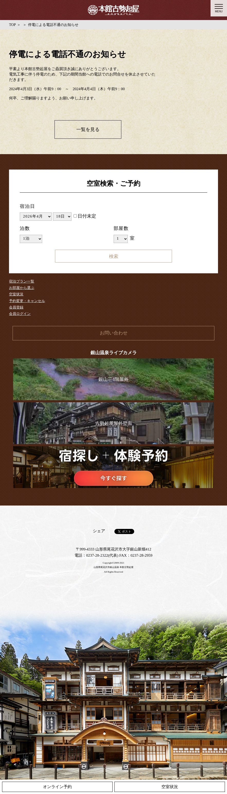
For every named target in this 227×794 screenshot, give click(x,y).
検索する (113, 256)
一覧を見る (87, 129)
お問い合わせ (114, 332)
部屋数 (121, 228)
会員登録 (16, 307)
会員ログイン (20, 314)
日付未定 (85, 216)
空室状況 (16, 294)
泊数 (25, 228)
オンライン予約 (57, 786)
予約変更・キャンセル (27, 301)
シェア (99, 531)
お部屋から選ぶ (21, 288)
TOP (12, 25)
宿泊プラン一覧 (21, 281)
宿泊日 (27, 206)
